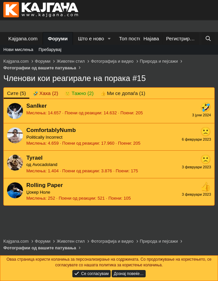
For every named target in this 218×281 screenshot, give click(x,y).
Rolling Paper (44, 185)
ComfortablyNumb (51, 130)
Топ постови (133, 38)
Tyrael (34, 158)
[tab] (45, 93)
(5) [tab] (16, 93)
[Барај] (208, 38)
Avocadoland (44, 164)
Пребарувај (50, 49)
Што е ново (91, 38)
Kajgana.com (23, 38)
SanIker (36, 106)
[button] (109, 38)
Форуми (58, 38)
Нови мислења (18, 49)
